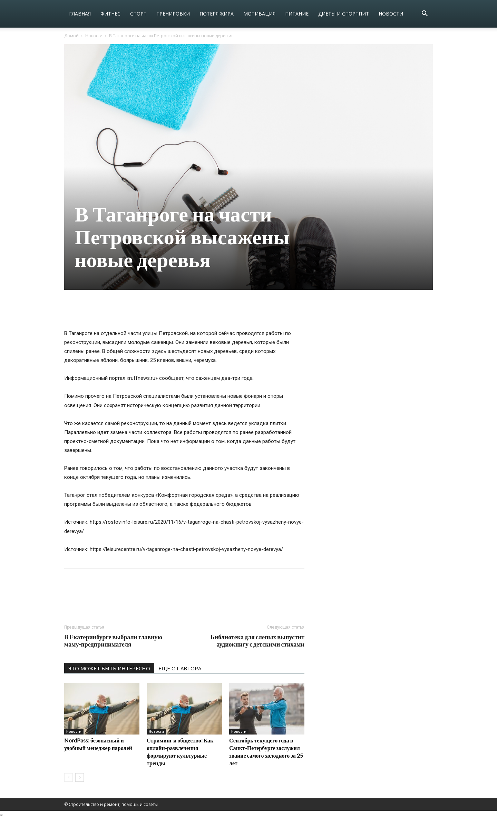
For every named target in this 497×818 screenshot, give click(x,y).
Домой (71, 36)
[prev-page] (68, 777)
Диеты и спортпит (343, 13)
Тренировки (173, 13)
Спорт (138, 13)
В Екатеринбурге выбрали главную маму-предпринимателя (113, 640)
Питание (297, 13)
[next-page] (79, 777)
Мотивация (259, 13)
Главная (80, 13)
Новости (391, 13)
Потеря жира (216, 13)
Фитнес (110, 13)
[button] (424, 14)
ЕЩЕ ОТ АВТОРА (179, 668)
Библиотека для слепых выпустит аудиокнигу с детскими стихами (257, 640)
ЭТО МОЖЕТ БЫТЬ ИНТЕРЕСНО (109, 668)
